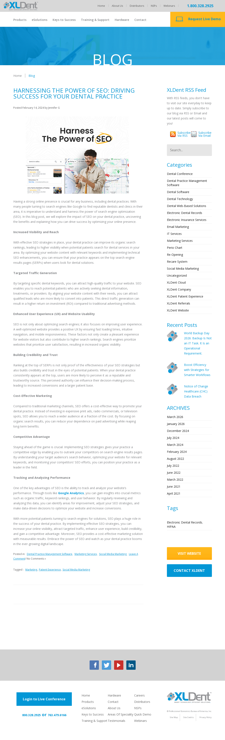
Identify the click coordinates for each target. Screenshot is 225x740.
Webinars (169, 6)
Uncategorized (177, 275)
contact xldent (189, 570)
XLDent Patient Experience (185, 296)
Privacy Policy (205, 717)
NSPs (154, 6)
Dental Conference (180, 174)
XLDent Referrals (178, 303)
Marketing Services (180, 241)
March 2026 (175, 417)
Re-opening (175, 255)
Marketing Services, (86, 554)
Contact (140, 20)
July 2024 (173, 438)
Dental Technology (180, 199)
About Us (117, 6)
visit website (189, 553)
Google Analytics (71, 493)
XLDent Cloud (176, 282)
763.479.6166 (57, 715)
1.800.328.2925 (200, 5)
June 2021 (173, 486)
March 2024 (175, 445)
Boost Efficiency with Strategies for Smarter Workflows (197, 370)
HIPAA (171, 527)
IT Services (174, 234)
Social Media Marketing (76, 569)
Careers (139, 695)
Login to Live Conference (44, 699)
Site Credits (188, 717)
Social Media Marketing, (113, 554)
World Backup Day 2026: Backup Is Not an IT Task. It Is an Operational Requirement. (198, 343)
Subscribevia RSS (184, 134)
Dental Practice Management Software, (50, 554)
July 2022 (173, 466)
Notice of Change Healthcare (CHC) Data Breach (196, 391)
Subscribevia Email (204, 134)
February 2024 (177, 452)
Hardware (122, 20)
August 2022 (175, 459)
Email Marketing (178, 227)
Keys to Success (64, 20)
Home (101, 6)
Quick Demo (142, 714)
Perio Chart (174, 248)
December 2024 (178, 431)
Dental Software (178, 192)
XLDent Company (179, 289)
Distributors (137, 6)
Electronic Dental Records (184, 213)
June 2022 (173, 473)
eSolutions (39, 20)
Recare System (177, 262)
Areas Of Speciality (120, 714)
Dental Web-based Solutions (186, 206)
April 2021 (173, 493)
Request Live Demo (204, 19)
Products (19, 20)
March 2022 (175, 480)
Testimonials (116, 721)
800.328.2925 (31, 715)
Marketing (31, 569)
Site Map (174, 717)
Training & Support (95, 20)
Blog (32, 76)
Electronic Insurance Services (186, 220)
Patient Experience (50, 569)
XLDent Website (178, 310)
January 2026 (176, 424)
